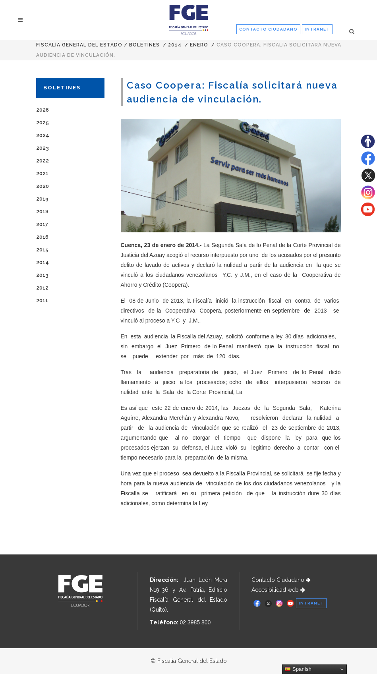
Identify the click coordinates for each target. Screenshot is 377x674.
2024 (42, 135)
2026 (42, 110)
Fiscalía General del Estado (79, 45)
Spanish (297, 669)
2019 (42, 199)
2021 (42, 173)
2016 (42, 237)
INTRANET (317, 29)
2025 (42, 123)
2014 (175, 45)
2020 (42, 186)
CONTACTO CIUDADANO (268, 29)
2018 (42, 211)
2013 (42, 275)
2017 (42, 224)
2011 (42, 300)
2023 (42, 148)
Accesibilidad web (278, 590)
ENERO (199, 45)
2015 (42, 250)
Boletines (144, 45)
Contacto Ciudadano (281, 580)
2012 (42, 288)
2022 (42, 161)
